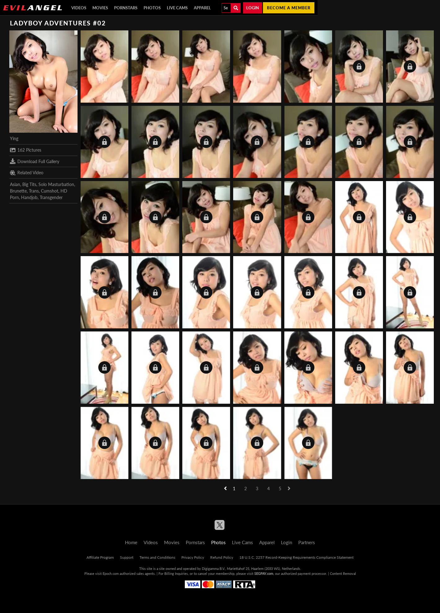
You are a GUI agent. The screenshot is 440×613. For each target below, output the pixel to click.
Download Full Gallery (34, 161)
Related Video (26, 172)
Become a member (288, 7)
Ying (14, 138)
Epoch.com (111, 573)
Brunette (18, 190)
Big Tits (29, 184)
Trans (34, 190)
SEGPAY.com (263, 573)
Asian (15, 184)
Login (252, 7)
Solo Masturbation (56, 184)
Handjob (29, 197)
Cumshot (49, 190)
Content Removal (343, 573)
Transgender (51, 197)
